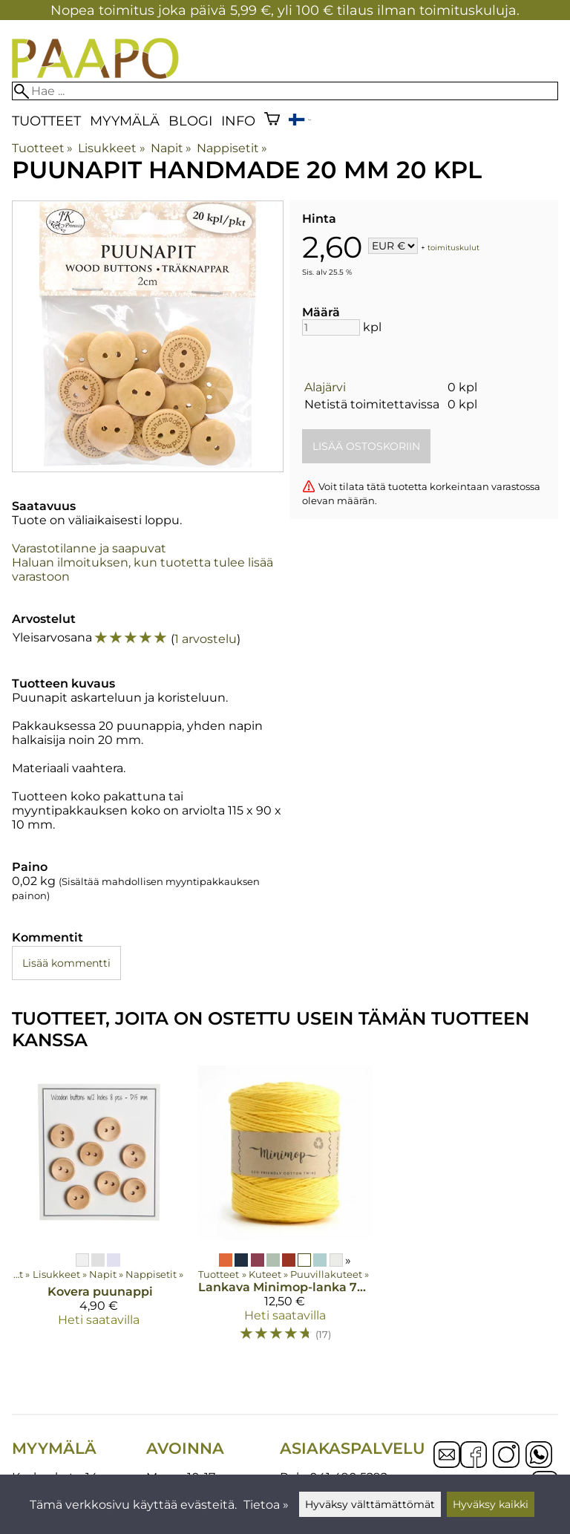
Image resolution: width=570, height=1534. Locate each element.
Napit (171, 148)
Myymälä (125, 120)
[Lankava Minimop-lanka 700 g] (285, 1210)
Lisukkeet (111, 148)
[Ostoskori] (272, 120)
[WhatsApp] (538, 1456)
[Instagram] (506, 1456)
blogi (190, 120)
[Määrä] (331, 327)
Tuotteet (46, 120)
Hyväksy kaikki (490, 1504)
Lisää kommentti (66, 963)
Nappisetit (232, 148)
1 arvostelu (205, 639)
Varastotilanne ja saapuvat (89, 548)
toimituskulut (453, 247)
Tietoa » (266, 1505)
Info (238, 120)
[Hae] (285, 91)
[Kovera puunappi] (99, 1210)
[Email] (446, 1464)
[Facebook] (473, 1456)
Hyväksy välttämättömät (370, 1504)
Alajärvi (325, 387)
